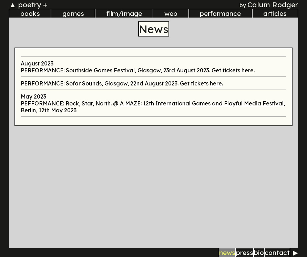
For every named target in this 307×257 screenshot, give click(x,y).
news (227, 252)
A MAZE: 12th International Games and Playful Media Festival (202, 103)
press (244, 252)
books (30, 13)
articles (275, 13)
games (73, 13)
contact (277, 252)
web (170, 13)
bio (259, 252)
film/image (124, 13)
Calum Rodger (272, 4)
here (248, 70)
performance (220, 13)
